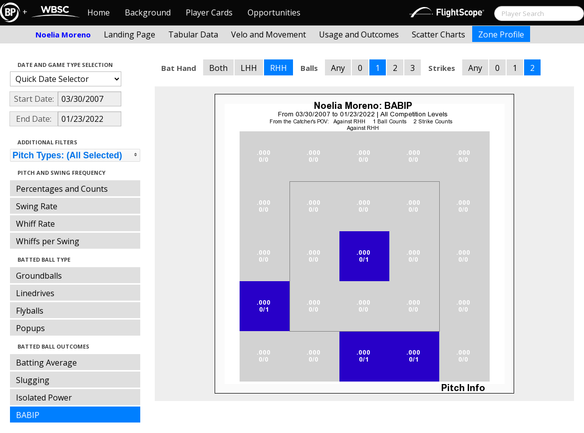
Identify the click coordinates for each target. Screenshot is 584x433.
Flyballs (29, 310)
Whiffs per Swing (47, 241)
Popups (30, 328)
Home (98, 12)
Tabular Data (193, 34)
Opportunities (274, 12)
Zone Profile (501, 34)
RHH (278, 67)
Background (148, 12)
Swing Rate (36, 206)
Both (218, 67)
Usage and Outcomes (359, 34)
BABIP (27, 415)
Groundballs (39, 275)
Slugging (32, 380)
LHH (249, 67)
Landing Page (129, 34)
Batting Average (46, 362)
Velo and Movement (268, 34)
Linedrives (35, 293)
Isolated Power (44, 397)
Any (338, 67)
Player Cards (209, 12)
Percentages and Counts (62, 188)
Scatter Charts (438, 34)
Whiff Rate (35, 223)
